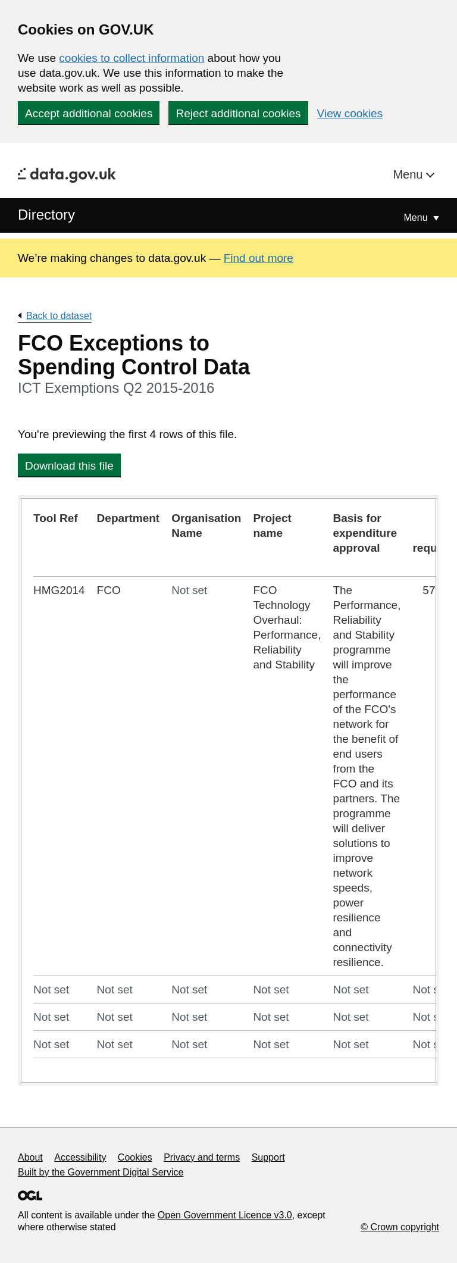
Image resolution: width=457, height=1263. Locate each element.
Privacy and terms (202, 1157)
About (30, 1157)
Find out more (258, 258)
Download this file (69, 465)
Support (268, 1157)
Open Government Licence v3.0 (225, 1215)
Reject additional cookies (238, 113)
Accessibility (80, 1157)
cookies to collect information (131, 58)
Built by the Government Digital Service (100, 1172)
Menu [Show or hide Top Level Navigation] (417, 217)
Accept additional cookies (88, 113)
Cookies (135, 1157)
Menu (409, 174)
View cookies (350, 113)
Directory (46, 215)
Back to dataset (59, 316)
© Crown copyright (400, 1227)
